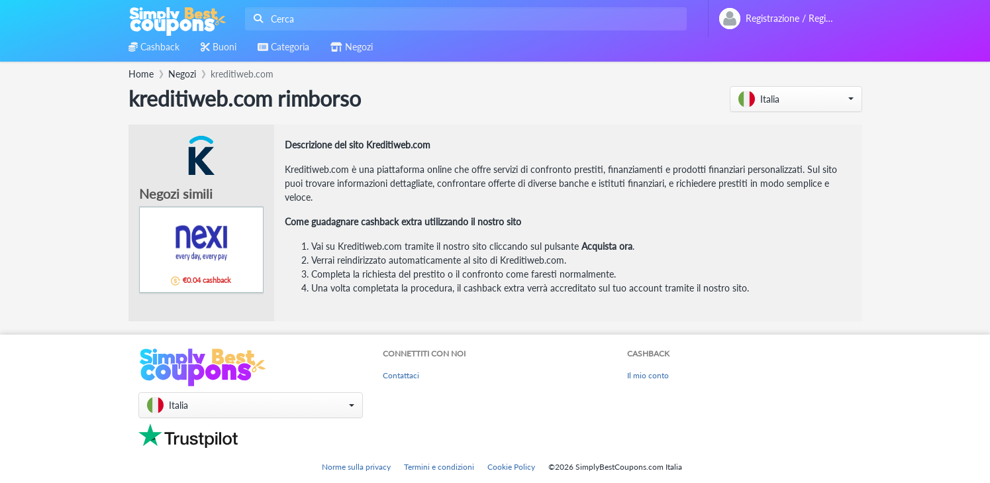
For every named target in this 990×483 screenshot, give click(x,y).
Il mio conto (648, 375)
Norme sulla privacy (356, 467)
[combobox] (463, 19)
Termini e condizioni (439, 467)
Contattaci (401, 375)
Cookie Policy (511, 467)
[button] (796, 99)
